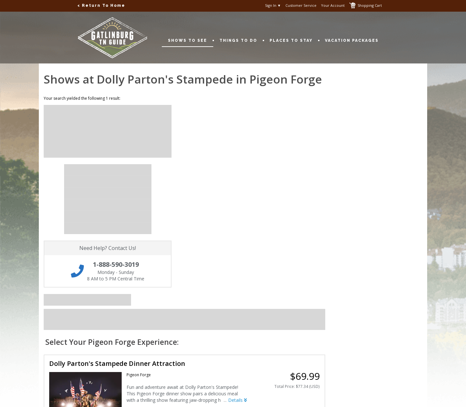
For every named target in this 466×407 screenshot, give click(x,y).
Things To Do (241, 40)
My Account (50, 314)
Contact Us (50, 307)
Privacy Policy (185, 307)
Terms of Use (184, 314)
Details (334, 210)
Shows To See (190, 40)
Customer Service (300, 5)
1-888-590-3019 (331, 307)
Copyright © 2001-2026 (138, 398)
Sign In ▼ (273, 5)
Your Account (333, 5)
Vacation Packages (352, 40)
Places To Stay (294, 40)
